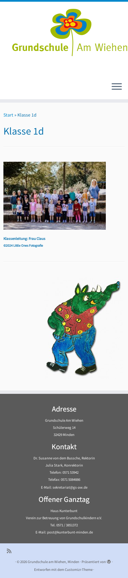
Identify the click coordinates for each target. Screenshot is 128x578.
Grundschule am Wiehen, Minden (53, 561)
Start (8, 115)
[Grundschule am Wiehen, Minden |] (64, 30)
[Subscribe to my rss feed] (11, 551)
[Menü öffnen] (117, 87)
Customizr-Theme (79, 569)
